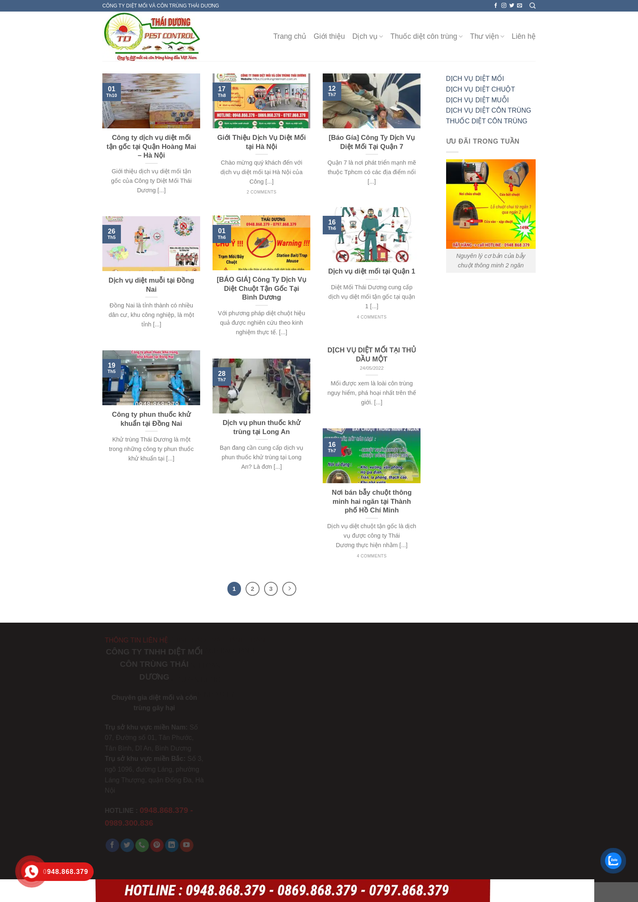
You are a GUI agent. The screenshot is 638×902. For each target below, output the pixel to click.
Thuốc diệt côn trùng (426, 36)
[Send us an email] (519, 6)
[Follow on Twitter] (511, 6)
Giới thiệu (329, 36)
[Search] (532, 6)
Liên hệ (524, 36)
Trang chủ (289, 36)
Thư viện (487, 36)
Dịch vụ (367, 36)
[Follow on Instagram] (503, 6)
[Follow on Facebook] (495, 6)
